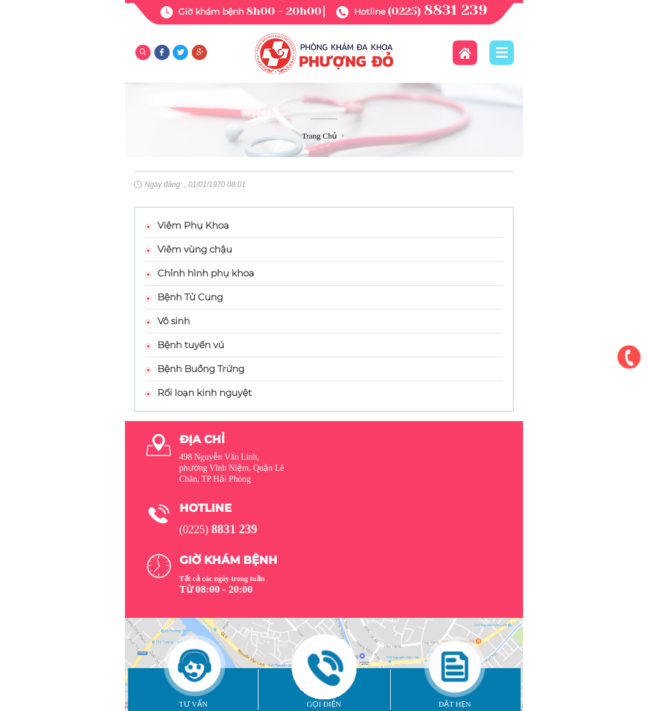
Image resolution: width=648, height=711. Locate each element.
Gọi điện (324, 704)
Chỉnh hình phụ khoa (205, 273)
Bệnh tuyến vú (190, 345)
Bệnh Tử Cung (190, 297)
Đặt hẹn (455, 704)
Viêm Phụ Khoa (193, 225)
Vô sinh (173, 321)
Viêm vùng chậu (194, 249)
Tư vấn (193, 704)
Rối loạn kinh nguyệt (204, 392)
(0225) (438, 11)
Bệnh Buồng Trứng (200, 369)
